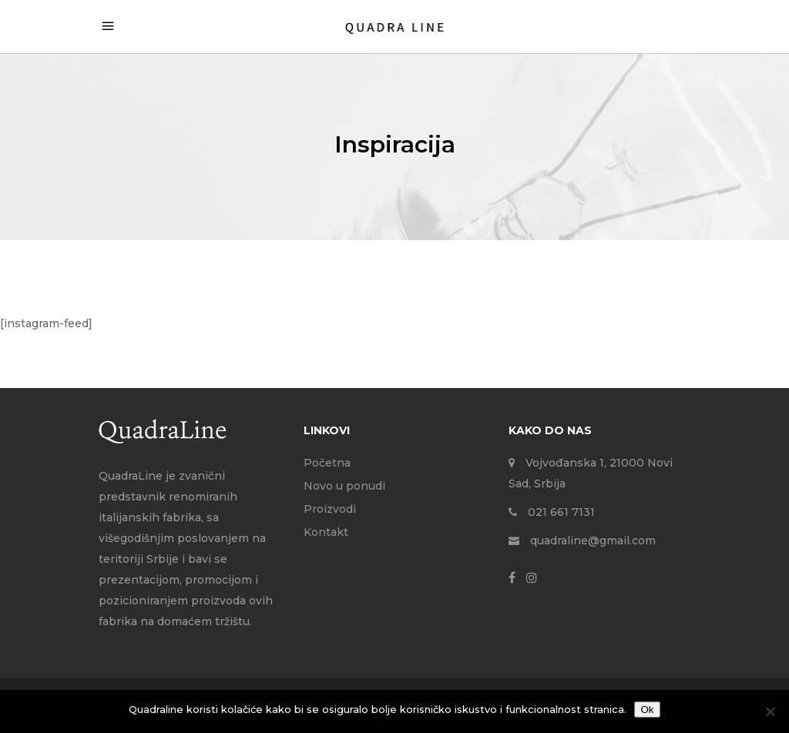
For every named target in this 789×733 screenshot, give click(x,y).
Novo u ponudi (344, 486)
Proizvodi (330, 509)
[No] (769, 711)
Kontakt (326, 532)
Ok (646, 709)
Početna (327, 463)
